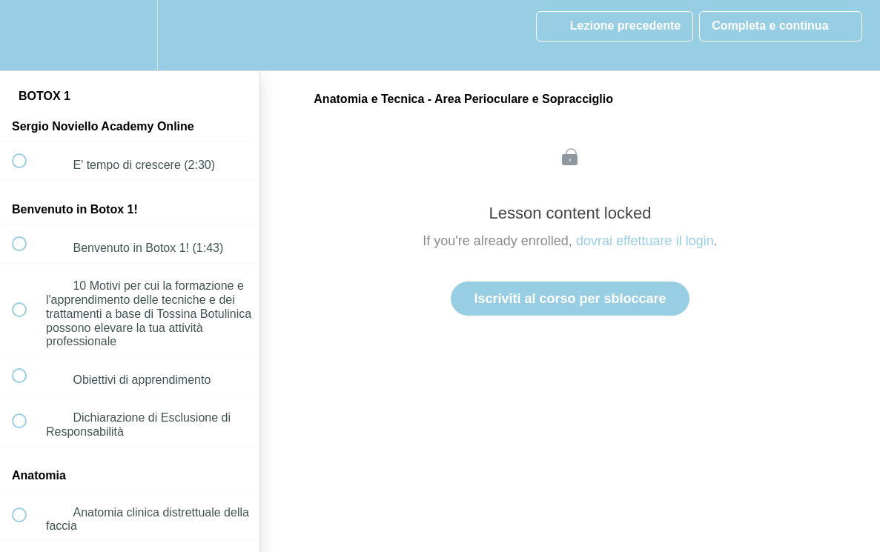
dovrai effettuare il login (645, 240)
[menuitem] (129, 35)
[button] (27, 35)
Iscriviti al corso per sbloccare (570, 298)
